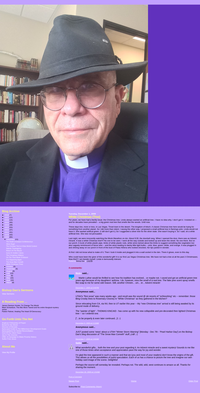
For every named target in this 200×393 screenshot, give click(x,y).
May (8, 278)
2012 (7, 230)
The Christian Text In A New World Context (21, 246)
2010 (7, 235)
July (8, 273)
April (9, 280)
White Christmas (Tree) (14, 264)
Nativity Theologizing (13, 248)
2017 (7, 217)
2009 (7, 237)
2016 (7, 220)
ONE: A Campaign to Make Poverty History (19, 337)
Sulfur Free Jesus (9, 339)
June (9, 275)
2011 (7, 232)
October (10, 266)
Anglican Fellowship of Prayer (14, 323)
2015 (7, 222)
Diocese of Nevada (9, 327)
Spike (78, 343)
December (11, 239)
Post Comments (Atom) (91, 386)
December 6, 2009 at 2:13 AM (87, 323)
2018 (7, 215)
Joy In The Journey (9, 335)
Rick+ (79, 273)
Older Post (193, 381)
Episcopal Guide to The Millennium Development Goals (24, 329)
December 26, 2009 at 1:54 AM (88, 372)
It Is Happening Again (14, 260)
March (9, 282)
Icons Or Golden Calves (14, 253)
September (11, 269)
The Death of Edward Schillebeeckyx (19, 242)
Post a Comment (75, 377)
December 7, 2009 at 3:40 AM (87, 339)
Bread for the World (10, 325)
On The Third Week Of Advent (17, 257)
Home (133, 381)
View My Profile (8, 352)
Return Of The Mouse (14, 251)
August (10, 271)
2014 (7, 225)
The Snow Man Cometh (14, 262)
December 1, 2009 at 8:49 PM (87, 288)
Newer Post (74, 381)
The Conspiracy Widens (14, 255)
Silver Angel (10, 244)
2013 (7, 227)
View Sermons (8, 294)
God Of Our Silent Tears (11, 333)
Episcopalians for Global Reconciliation (17, 331)
